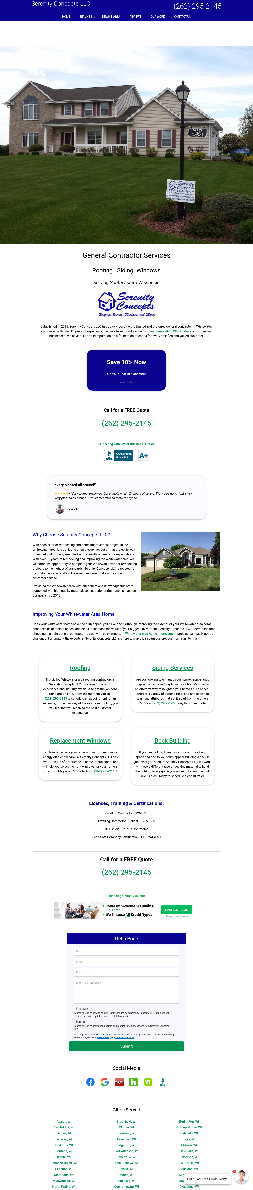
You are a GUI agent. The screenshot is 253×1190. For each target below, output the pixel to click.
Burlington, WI (189, 1096)
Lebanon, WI (64, 1143)
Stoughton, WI (126, 1173)
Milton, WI (126, 1149)
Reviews (135, 16)
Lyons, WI (126, 1143)
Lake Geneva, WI (126, 1138)
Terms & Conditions (125, 1012)
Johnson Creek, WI (64, 1138)
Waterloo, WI (64, 1185)
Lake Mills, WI (189, 1138)
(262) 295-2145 (198, 6)
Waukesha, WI (189, 1185)
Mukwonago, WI (64, 1155)
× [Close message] (229, 1175)
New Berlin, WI (189, 1155)
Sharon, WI (189, 1167)
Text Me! (82, 983)
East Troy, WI (64, 1120)
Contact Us (182, 16)
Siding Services (172, 642)
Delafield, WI (189, 1108)
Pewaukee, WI (126, 1167)
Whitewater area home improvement (150, 608)
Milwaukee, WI (189, 1149)
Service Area (111, 16)
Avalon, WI (64, 1096)
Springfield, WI (64, 1173)
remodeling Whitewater (172, 306)
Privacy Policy (104, 1012)
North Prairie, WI (63, 1161)
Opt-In (81, 996)
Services (88, 18)
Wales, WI (64, 1179)
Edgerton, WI (127, 1120)
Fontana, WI (64, 1126)
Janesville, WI (126, 1132)
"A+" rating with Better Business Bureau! (126, 419)
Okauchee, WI (189, 1161)
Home (66, 16)
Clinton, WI (126, 1102)
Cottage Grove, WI (189, 1102)
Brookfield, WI (126, 1096)
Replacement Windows (80, 715)
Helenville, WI (189, 1126)
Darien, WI (64, 1108)
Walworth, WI (126, 1179)
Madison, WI (189, 1143)
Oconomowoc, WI (126, 1161)
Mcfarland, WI (64, 1149)
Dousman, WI (126, 1114)
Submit (126, 1021)
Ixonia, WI (64, 1132)
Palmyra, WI (64, 1167)
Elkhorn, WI (189, 1120)
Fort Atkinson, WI (126, 1126)
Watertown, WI (126, 1185)
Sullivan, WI (189, 1173)
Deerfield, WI (126, 1108)
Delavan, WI (64, 1114)
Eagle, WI (189, 1114)
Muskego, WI (126, 1155)
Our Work (160, 18)
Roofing (80, 642)
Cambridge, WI (64, 1102)
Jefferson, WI (189, 1132)
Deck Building (172, 715)
